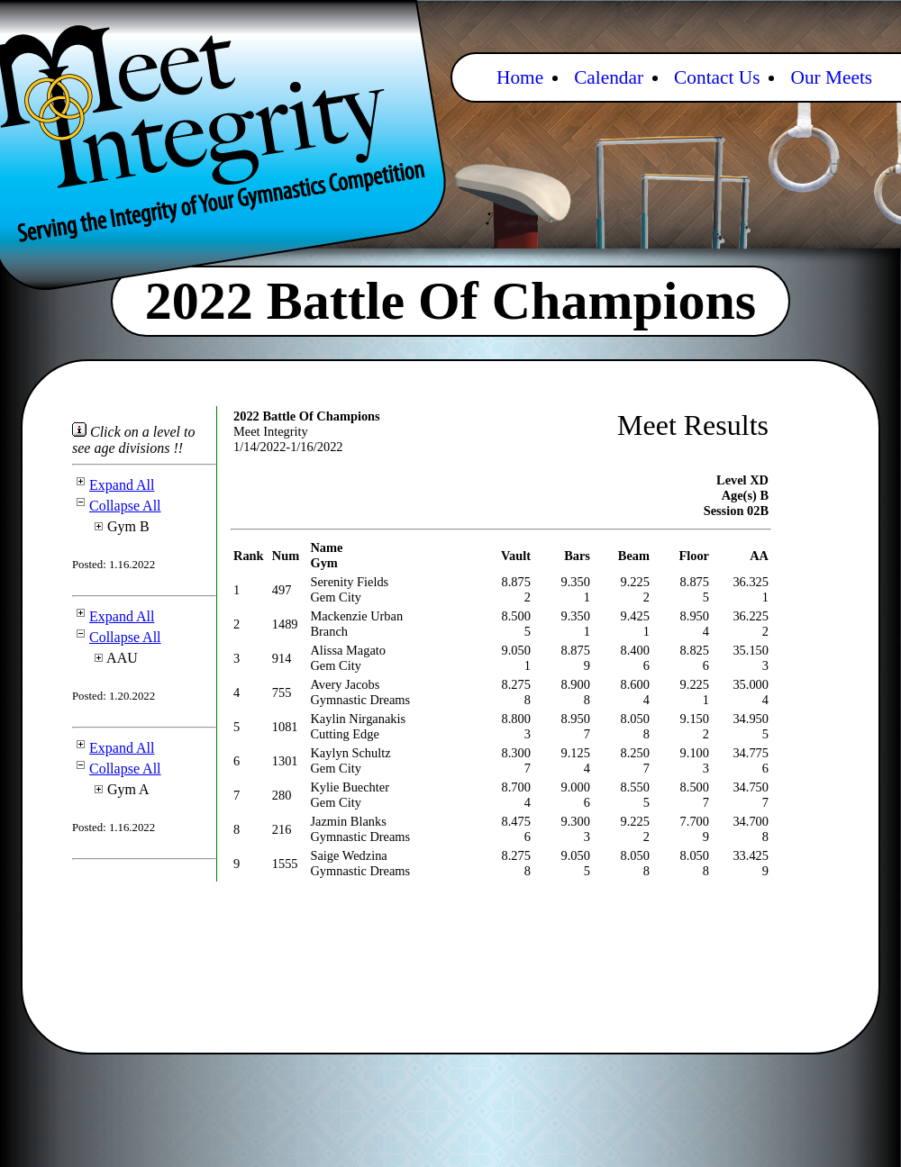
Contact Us (717, 77)
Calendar (608, 77)
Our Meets (831, 77)
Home (519, 77)
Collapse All (116, 505)
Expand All (113, 485)
